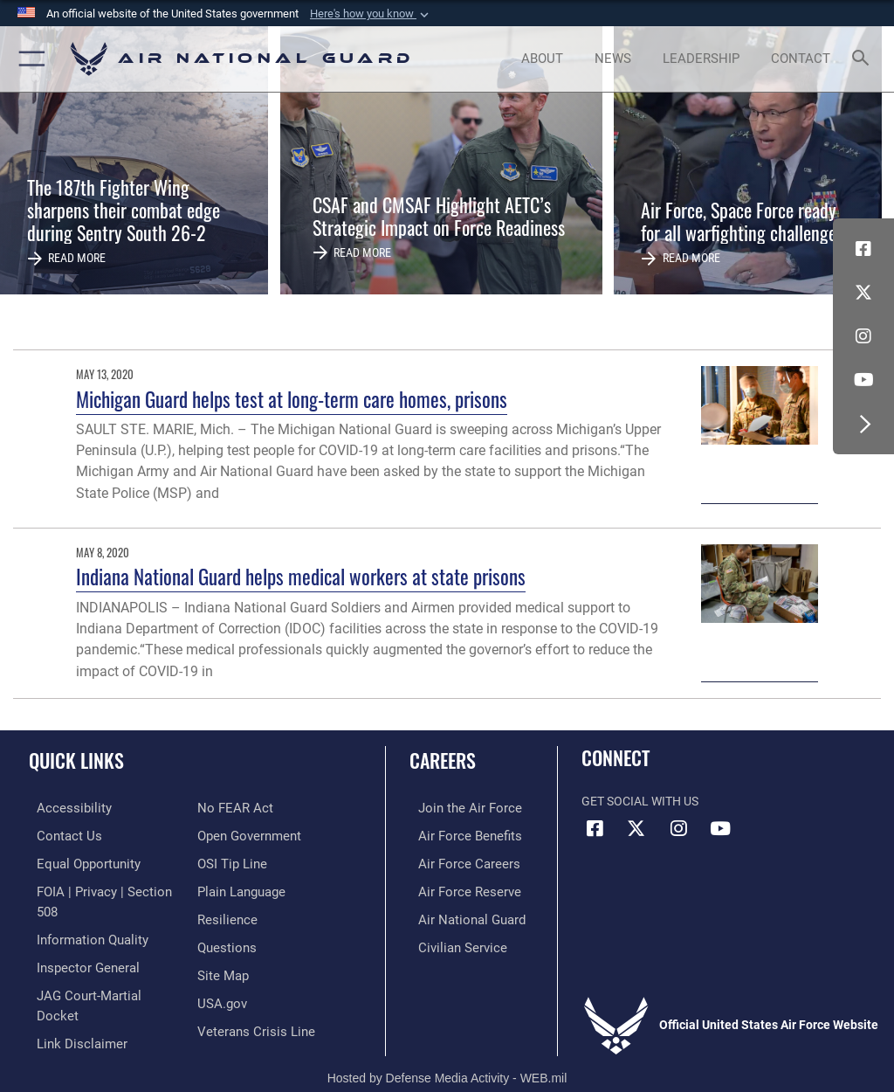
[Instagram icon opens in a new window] (863, 336)
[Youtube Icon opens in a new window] (863, 380)
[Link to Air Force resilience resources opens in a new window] (224, 888)
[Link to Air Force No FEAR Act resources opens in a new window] (63, 1021)
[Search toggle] (863, 59)
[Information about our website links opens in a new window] (69, 995)
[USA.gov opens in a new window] (220, 968)
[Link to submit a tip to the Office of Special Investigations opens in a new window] (229, 834)
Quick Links (76, 760)
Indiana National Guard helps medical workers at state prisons (301, 576)
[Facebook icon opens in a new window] (863, 249)
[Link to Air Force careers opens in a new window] (455, 861)
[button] (371, 14)
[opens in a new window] (62, 807)
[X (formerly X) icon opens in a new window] (863, 292)
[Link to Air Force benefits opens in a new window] (457, 834)
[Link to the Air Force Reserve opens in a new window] (456, 888)
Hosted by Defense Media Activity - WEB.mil (447, 1054)
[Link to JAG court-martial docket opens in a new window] (98, 968)
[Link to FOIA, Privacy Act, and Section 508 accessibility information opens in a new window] (102, 888)
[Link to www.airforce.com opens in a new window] (456, 807)
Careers (442, 760)
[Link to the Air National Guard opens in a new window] (459, 915)
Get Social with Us (639, 801)
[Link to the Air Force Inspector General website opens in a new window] (77, 941)
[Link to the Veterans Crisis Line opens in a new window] (250, 995)
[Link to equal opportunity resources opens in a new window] (78, 861)
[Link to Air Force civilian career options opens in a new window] (449, 941)
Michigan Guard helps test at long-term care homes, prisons (291, 399)
